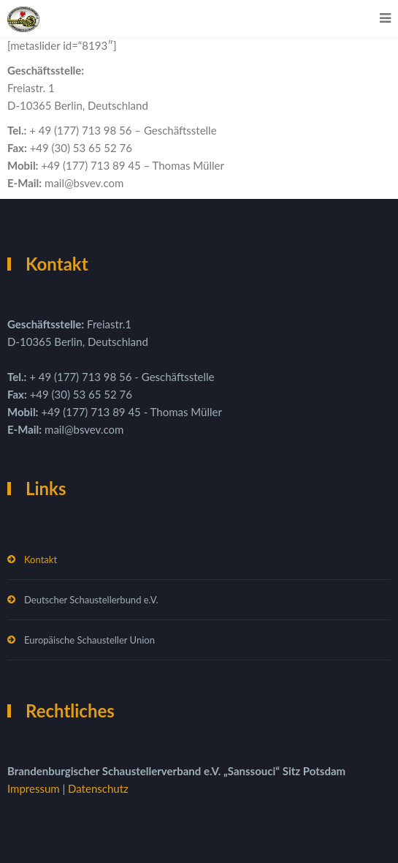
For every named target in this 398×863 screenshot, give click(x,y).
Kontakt (40, 559)
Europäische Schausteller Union (89, 640)
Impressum (34, 788)
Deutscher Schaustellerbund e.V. (91, 600)
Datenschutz (98, 788)
